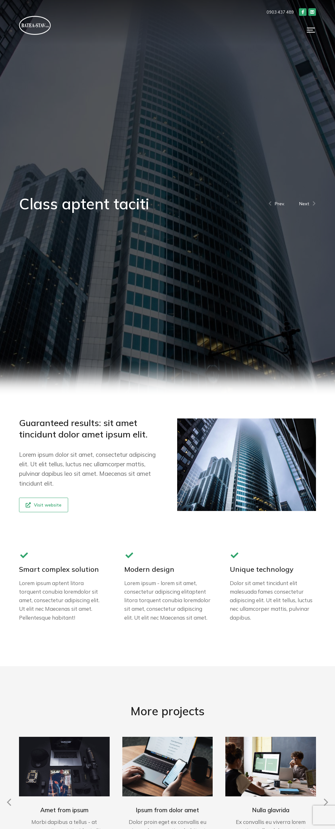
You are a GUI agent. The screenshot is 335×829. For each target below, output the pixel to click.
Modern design (149, 569)
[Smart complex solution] (24, 555)
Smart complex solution (59, 569)
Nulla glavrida (270, 810)
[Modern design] (129, 555)
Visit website (43, 505)
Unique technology (261, 569)
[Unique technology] (235, 555)
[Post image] (64, 766)
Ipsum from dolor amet (167, 810)
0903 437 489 (280, 12)
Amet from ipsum (64, 810)
